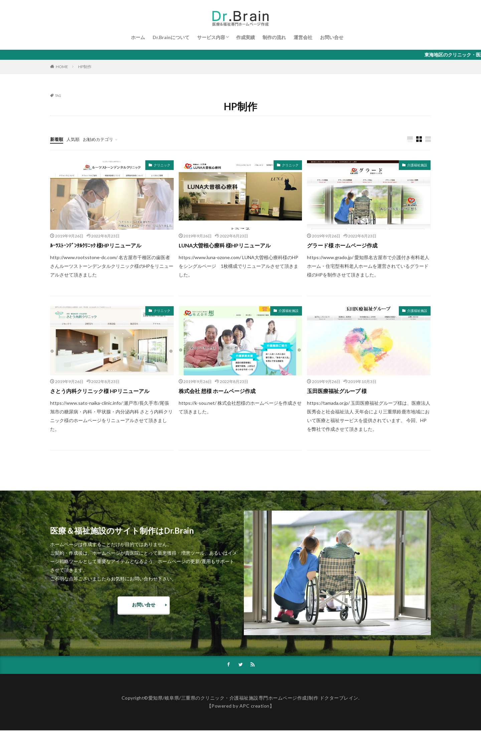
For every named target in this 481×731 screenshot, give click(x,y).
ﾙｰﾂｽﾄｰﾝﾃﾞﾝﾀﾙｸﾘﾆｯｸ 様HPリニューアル (101, 245)
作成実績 (245, 37)
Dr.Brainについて (171, 37)
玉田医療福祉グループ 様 (340, 391)
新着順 (57, 139)
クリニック (162, 165)
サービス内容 (211, 37)
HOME (62, 66)
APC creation (254, 707)
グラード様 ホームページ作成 (346, 245)
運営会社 (303, 37)
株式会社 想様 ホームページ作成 (222, 391)
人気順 (74, 139)
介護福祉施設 (417, 165)
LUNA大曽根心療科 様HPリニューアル (230, 245)
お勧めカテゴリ (101, 139)
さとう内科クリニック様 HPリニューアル (105, 391)
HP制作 (85, 66)
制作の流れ (274, 37)
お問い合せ (331, 37)
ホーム (138, 37)
